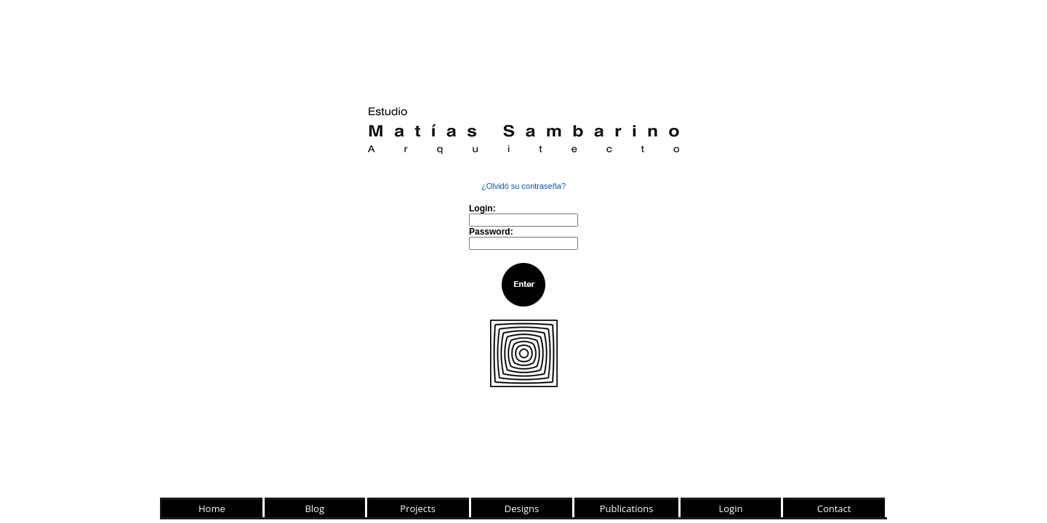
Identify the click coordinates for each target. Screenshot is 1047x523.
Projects (418, 508)
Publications (627, 508)
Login (731, 508)
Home (211, 508)
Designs (522, 508)
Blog (314, 508)
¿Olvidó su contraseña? (523, 186)
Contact (834, 508)
